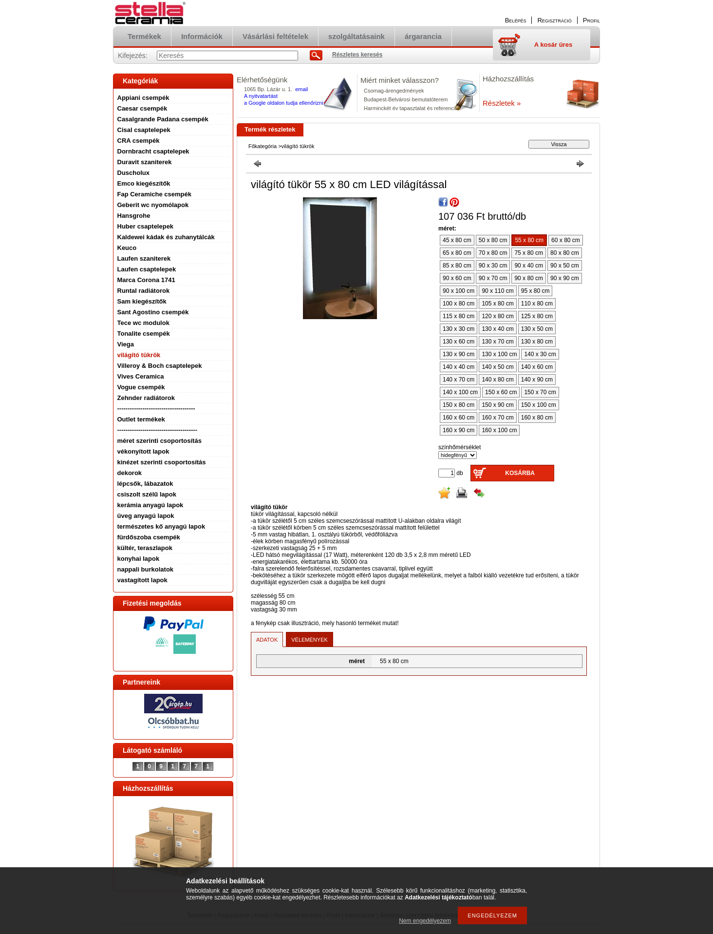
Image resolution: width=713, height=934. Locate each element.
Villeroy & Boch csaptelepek (159, 365)
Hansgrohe (133, 215)
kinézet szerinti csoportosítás (161, 462)
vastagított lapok (142, 580)
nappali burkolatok (145, 569)
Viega (125, 344)
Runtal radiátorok (143, 290)
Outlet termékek (141, 419)
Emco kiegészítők (143, 183)
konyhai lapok (138, 558)
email (301, 89)
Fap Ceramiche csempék (154, 194)
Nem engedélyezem (425, 920)
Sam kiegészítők (142, 301)
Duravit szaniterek (144, 162)
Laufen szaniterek (144, 258)
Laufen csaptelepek (146, 269)
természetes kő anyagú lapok (161, 526)
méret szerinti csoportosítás (159, 440)
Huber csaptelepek (145, 226)
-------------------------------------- (157, 430)
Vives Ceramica (140, 376)
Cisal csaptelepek (143, 129)
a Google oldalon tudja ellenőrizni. (284, 103)
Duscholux (133, 172)
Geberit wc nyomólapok (153, 205)
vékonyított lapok (143, 451)
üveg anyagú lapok (145, 515)
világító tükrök (139, 355)
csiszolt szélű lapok (146, 494)
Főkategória (262, 146)
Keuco (127, 247)
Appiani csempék (143, 97)
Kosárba (520, 473)
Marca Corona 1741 (146, 280)
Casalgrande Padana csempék (162, 119)
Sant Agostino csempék (153, 312)
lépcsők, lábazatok (145, 483)
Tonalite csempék (143, 333)
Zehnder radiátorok (146, 397)
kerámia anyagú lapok (150, 505)
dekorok (129, 473)
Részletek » (502, 103)
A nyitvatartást (261, 96)
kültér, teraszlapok (144, 548)
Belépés (515, 20)
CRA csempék (138, 140)
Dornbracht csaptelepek (153, 151)
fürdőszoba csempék (148, 537)
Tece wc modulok (143, 322)
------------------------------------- (156, 408)
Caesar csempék (142, 108)
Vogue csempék (141, 387)
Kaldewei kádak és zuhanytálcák (166, 237)
